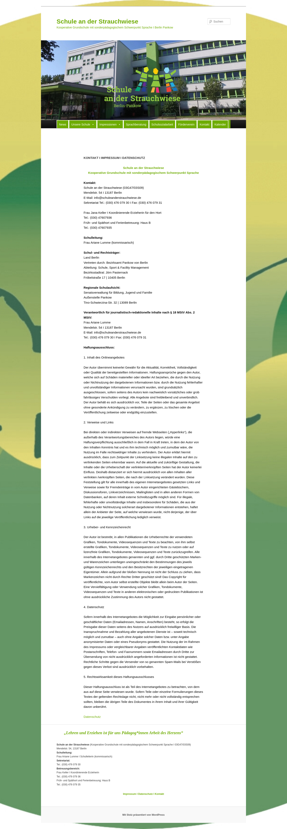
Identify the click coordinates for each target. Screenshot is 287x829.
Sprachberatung (136, 124)
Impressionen (110, 124)
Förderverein (186, 124)
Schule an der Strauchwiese (97, 21)
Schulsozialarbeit (162, 124)
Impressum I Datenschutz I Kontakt (143, 794)
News (62, 124)
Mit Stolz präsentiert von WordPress (143, 814)
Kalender (220, 124)
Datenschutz (92, 716)
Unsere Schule (82, 124)
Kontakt (204, 124)
